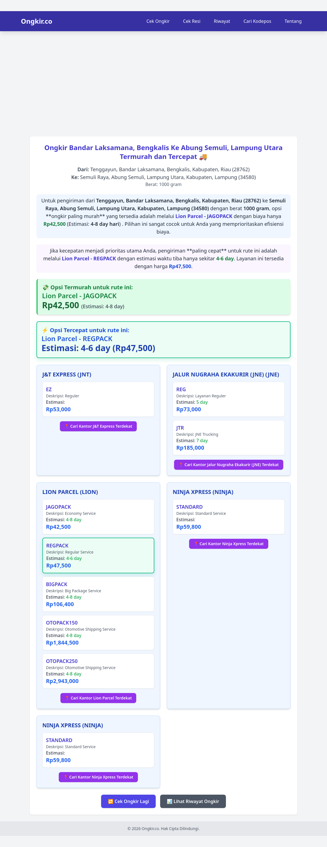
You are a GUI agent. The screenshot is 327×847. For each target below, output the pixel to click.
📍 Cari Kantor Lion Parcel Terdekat (98, 698)
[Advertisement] (163, 82)
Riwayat (222, 21)
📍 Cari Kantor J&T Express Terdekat (98, 426)
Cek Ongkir (158, 21)
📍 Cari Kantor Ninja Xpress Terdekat (228, 543)
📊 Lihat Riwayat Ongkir (193, 801)
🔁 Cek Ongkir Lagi (128, 801)
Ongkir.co (36, 21)
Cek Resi (192, 21)
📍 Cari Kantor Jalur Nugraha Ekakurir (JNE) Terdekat (229, 464)
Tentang (293, 21)
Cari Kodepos (257, 21)
